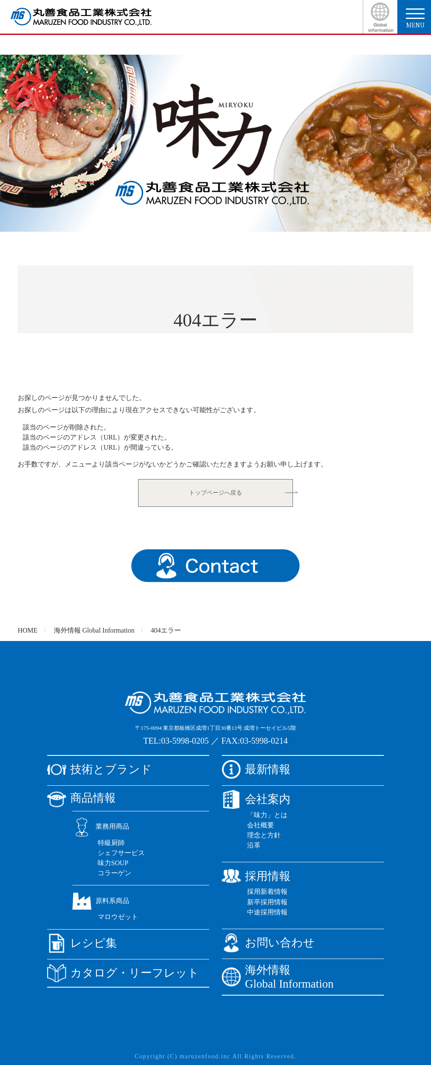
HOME (27, 630)
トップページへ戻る (215, 493)
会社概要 (260, 825)
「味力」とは (267, 815)
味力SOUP (113, 862)
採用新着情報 (267, 891)
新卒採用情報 (267, 902)
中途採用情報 (267, 912)
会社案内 (256, 799)
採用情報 (256, 875)
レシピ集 (82, 943)
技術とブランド (99, 769)
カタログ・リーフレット (123, 973)
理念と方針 (264, 835)
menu (415, 18)
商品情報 (81, 798)
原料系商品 (100, 900)
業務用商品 (100, 826)
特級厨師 (111, 842)
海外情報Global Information (278, 977)
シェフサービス (121, 852)
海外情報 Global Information (94, 630)
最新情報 (256, 769)
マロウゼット (118, 916)
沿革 (254, 845)
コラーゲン (114, 873)
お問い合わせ (268, 942)
